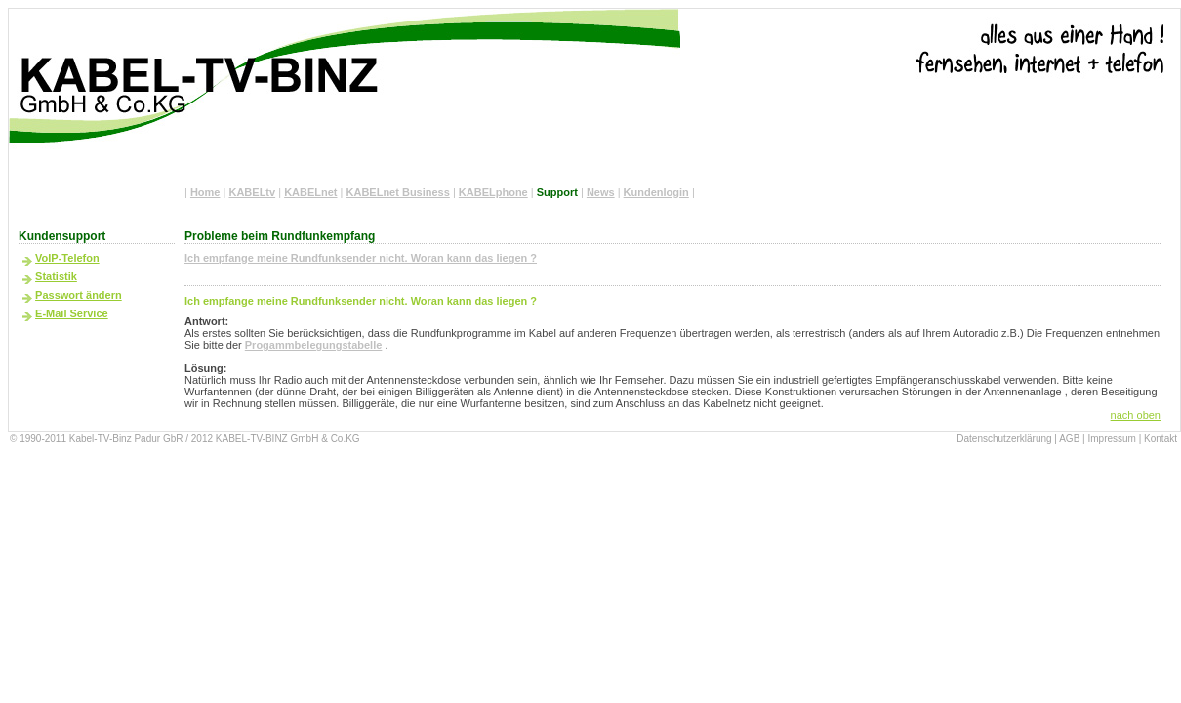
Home (205, 192)
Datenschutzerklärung (1004, 439)
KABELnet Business (398, 192)
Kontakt (1160, 439)
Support (557, 192)
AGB (1069, 439)
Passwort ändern (78, 295)
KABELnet (310, 192)
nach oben (1136, 415)
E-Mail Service (71, 313)
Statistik (56, 276)
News (601, 192)
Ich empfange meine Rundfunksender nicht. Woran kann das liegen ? (360, 258)
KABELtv (251, 192)
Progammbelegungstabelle (314, 345)
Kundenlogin (656, 192)
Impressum (1111, 439)
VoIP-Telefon (67, 258)
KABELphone (493, 192)
